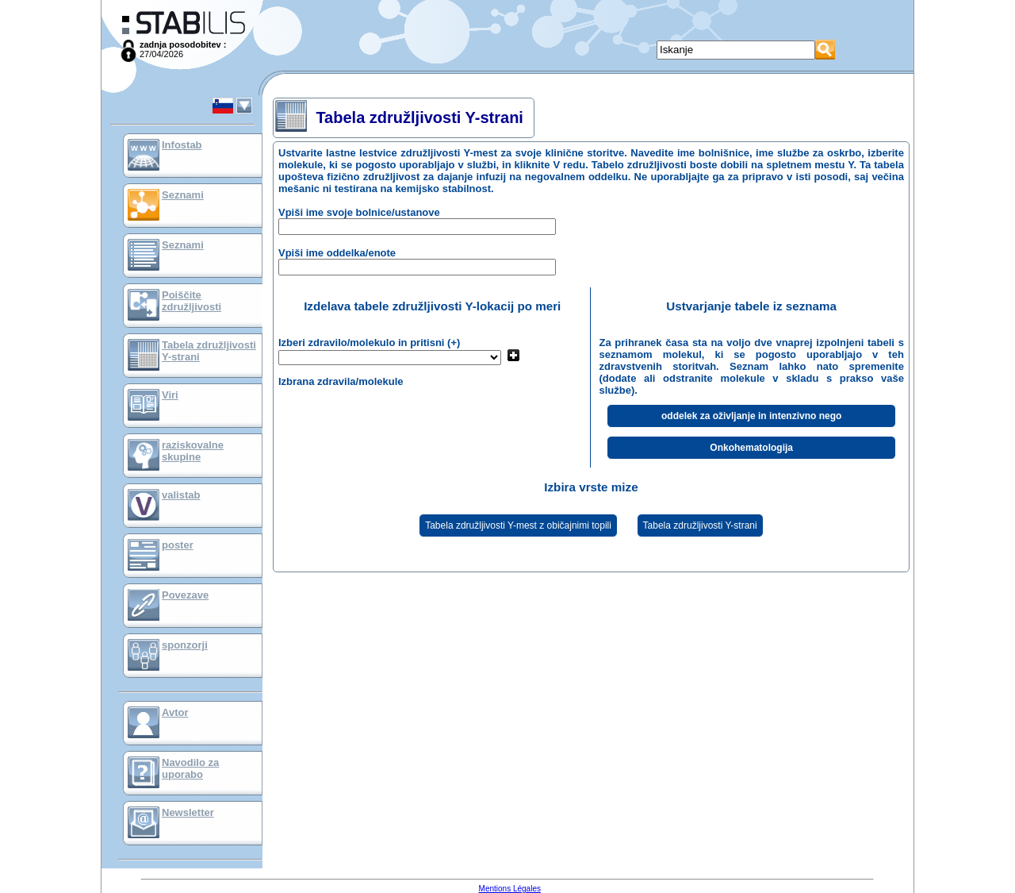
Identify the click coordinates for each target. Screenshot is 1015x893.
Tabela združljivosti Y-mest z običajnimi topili (518, 525)
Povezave (185, 595)
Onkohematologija (751, 447)
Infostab (182, 145)
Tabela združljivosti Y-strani (700, 525)
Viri (170, 395)
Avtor (175, 712)
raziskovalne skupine (193, 451)
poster (177, 545)
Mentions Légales (510, 888)
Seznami (183, 195)
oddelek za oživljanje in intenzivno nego (751, 415)
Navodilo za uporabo (190, 768)
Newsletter (188, 812)
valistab (181, 495)
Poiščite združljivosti (191, 301)
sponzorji (185, 645)
